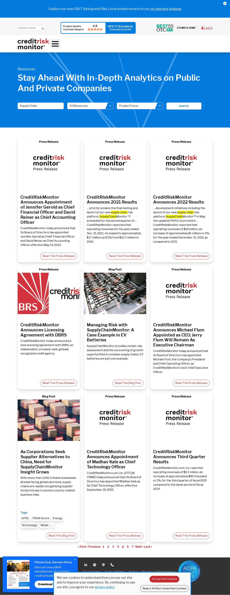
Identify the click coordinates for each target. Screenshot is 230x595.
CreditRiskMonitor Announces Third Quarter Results (179, 457)
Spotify (95, 565)
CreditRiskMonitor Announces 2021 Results (112, 200)
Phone (112, 565)
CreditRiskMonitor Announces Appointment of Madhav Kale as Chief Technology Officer (112, 459)
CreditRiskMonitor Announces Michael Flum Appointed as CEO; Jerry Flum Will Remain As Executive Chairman (178, 335)
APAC (25, 518)
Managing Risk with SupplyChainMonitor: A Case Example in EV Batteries (110, 332)
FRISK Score (40, 518)
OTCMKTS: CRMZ (186, 28)
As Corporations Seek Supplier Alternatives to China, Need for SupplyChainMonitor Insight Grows (45, 461)
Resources (152, 44)
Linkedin (86, 565)
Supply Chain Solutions (123, 44)
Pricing (187, 44)
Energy (57, 518)
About (170, 44)
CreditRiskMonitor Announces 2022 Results (178, 200)
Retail (44, 525)
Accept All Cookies (164, 579)
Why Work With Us (63, 44)
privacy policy (104, 587)
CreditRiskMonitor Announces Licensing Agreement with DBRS (43, 330)
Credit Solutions (92, 44)
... (52, 525)
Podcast (103, 565)
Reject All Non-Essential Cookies (164, 588)
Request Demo (203, 44)
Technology (29, 525)
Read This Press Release (58, 256)
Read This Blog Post (128, 383)
